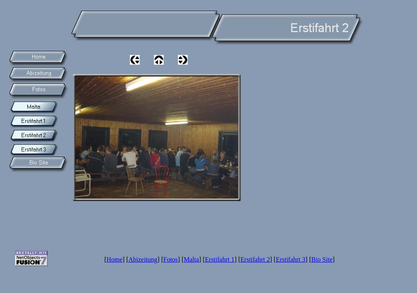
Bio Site (321, 259)
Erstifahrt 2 (255, 259)
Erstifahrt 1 (219, 259)
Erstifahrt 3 (290, 259)
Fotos (170, 259)
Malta (191, 259)
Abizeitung (142, 259)
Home (115, 259)
